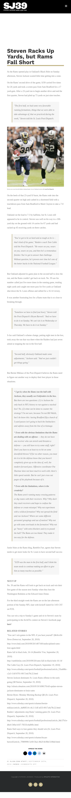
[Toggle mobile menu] (66, 6)
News (16, 764)
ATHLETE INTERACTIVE (52, 777)
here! (9, 624)
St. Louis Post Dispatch (48, 189)
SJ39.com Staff (18, 761)
